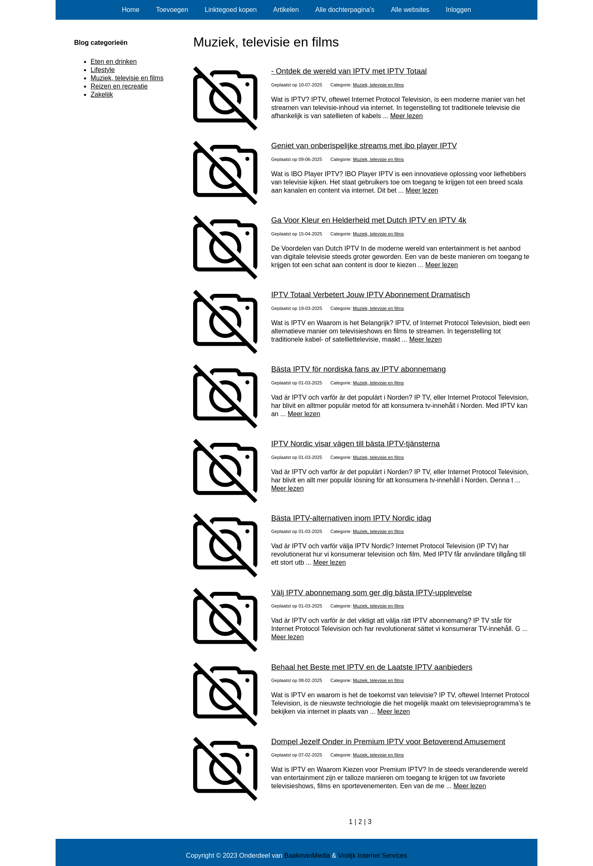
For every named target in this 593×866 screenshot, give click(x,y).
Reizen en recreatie (119, 86)
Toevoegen (172, 9)
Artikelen (286, 9)
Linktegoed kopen (231, 9)
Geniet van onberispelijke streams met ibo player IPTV (364, 145)
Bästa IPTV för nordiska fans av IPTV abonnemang (358, 369)
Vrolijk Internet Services (372, 855)
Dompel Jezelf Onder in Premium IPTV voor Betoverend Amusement (388, 741)
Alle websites (410, 9)
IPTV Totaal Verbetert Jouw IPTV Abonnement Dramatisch (370, 294)
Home (131, 9)
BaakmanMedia (307, 855)
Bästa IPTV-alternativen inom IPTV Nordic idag (351, 518)
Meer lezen (406, 115)
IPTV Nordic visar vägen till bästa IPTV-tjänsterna (355, 443)
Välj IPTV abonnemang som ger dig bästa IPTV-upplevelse (371, 592)
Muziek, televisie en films (378, 84)
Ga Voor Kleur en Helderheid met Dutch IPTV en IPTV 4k (368, 220)
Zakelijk (102, 94)
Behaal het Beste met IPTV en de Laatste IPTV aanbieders (371, 667)
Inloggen (458, 9)
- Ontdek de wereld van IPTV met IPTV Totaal (349, 71)
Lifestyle (103, 69)
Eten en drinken (114, 61)
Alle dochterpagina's (345, 9)
